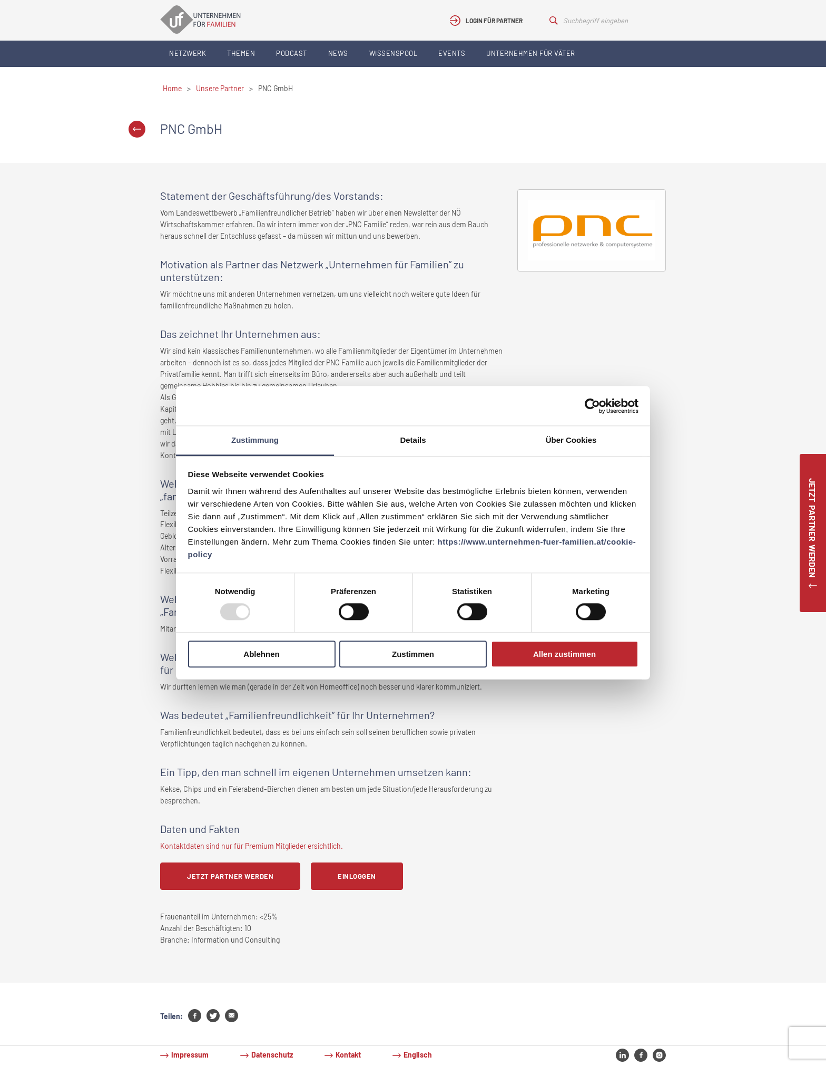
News (338, 53)
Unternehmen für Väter (530, 53)
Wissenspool (393, 53)
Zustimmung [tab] (255, 439)
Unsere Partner (220, 88)
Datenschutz (272, 1054)
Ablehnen (261, 654)
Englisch (418, 1054)
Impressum (190, 1054)
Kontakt (348, 1054)
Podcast (291, 53)
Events (451, 53)
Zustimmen (413, 654)
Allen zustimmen (564, 654)
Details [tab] (413, 439)
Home (172, 88)
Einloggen (357, 876)
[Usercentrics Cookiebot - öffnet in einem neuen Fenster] (592, 406)
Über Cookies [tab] (571, 439)
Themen (241, 53)
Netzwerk (187, 53)
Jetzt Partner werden (230, 876)
